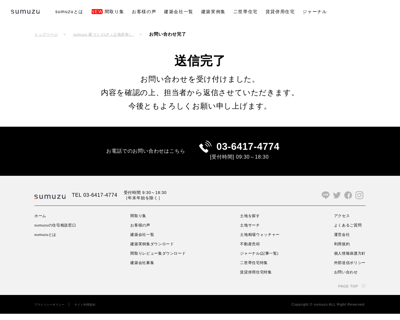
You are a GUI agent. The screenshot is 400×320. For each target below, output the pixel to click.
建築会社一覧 (178, 11)
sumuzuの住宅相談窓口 (59, 231)
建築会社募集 (142, 268)
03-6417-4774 (248, 149)
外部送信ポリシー (347, 268)
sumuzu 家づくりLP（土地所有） (113, 34)
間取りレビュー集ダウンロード (160, 259)
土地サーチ (249, 231)
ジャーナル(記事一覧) (260, 259)
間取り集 (107, 11)
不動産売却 (249, 249)
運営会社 (338, 240)
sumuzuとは (69, 11)
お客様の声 (144, 11)
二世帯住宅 (245, 11)
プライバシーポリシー (52, 310)
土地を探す (249, 221)
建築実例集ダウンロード (153, 249)
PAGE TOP (346, 292)
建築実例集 (213, 11)
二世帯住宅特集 (254, 268)
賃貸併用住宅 (280, 11)
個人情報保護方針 (347, 259)
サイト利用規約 (94, 310)
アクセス (338, 221)
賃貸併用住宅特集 (256, 278)
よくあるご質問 (345, 231)
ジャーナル (314, 11)
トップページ (48, 34)
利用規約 (338, 249)
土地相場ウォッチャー (261, 240)
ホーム (41, 221)
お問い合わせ (343, 278)
